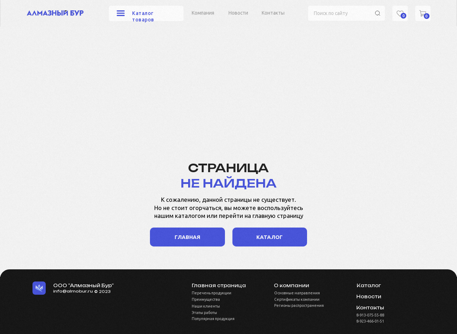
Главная (187, 237)
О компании (291, 285)
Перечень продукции (211, 293)
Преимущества (206, 299)
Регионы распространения (299, 305)
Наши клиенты (206, 306)
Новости (238, 13)
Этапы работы (204, 312)
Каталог (369, 285)
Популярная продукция (213, 318)
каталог (269, 237)
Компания (203, 13)
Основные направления (297, 293)
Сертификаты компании (297, 299)
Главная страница (219, 285)
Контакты (273, 13)
